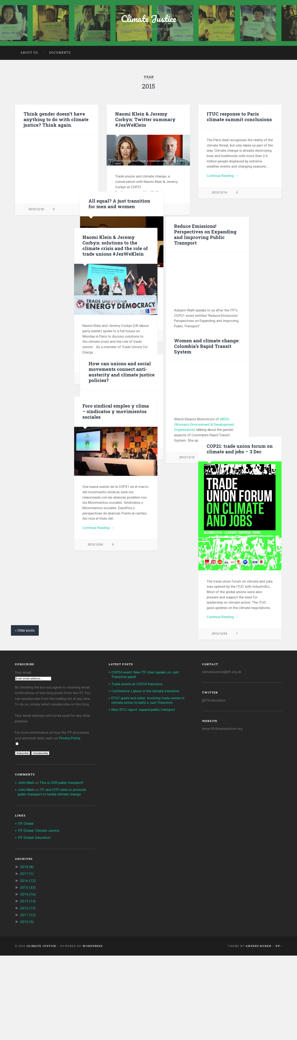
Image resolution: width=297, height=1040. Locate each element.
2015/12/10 (36, 378)
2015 (28, 972)
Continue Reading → (222, 176)
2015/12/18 (36, 209)
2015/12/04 (36, 545)
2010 (27, 1006)
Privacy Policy (69, 823)
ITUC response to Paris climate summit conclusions (239, 116)
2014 (28, 979)
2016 (28, 965)
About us (29, 52)
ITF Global (25, 908)
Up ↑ (278, 1030)
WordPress (92, 1030)
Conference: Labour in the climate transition (145, 775)
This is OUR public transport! (61, 867)
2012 (28, 992)
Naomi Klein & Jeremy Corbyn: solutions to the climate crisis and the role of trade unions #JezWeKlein (56, 245)
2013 (28, 986)
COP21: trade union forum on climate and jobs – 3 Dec (240, 503)
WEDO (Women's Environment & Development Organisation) (145, 465)
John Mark (26, 867)
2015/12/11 (219, 355)
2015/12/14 (127, 209)
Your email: (23, 757)
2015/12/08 (219, 473)
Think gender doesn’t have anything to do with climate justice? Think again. (56, 119)
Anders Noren (258, 1030)
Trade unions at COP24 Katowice (136, 768)
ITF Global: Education (34, 922)
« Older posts (25, 715)
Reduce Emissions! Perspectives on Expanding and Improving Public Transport (146, 245)
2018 (27, 951)
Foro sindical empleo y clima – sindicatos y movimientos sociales (57, 411)
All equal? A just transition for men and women (237, 223)
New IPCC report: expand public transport (143, 794)
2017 (27, 958)
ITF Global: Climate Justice (38, 915)
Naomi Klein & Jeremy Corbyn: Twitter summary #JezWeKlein (145, 119)
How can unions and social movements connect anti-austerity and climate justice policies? (240, 391)
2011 (28, 999)
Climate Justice (148, 18)
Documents (60, 52)
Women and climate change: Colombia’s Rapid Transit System (147, 387)
